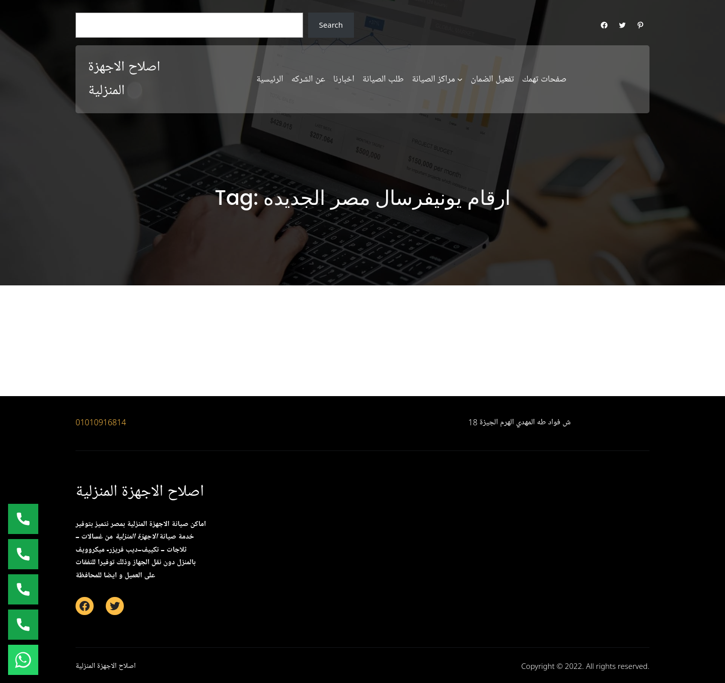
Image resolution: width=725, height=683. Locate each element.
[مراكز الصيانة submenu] (460, 79)
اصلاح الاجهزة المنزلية (140, 491)
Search (331, 25)
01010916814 (101, 422)
